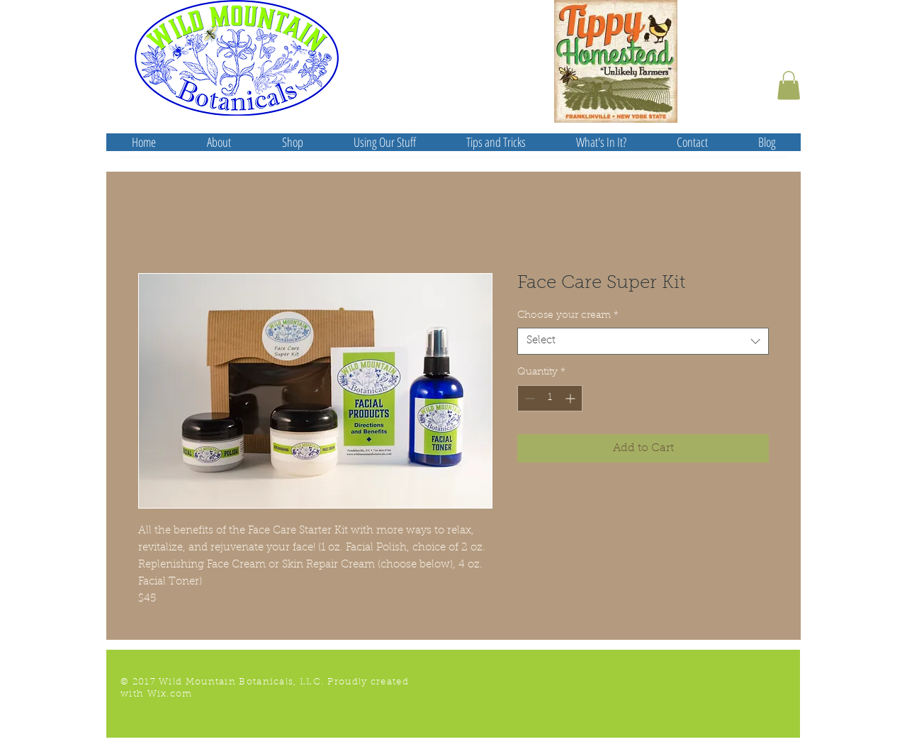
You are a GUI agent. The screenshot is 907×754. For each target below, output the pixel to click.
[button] (789, 85)
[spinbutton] (550, 398)
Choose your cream (568, 316)
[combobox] (643, 341)
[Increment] (571, 398)
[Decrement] (528, 398)
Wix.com (170, 694)
